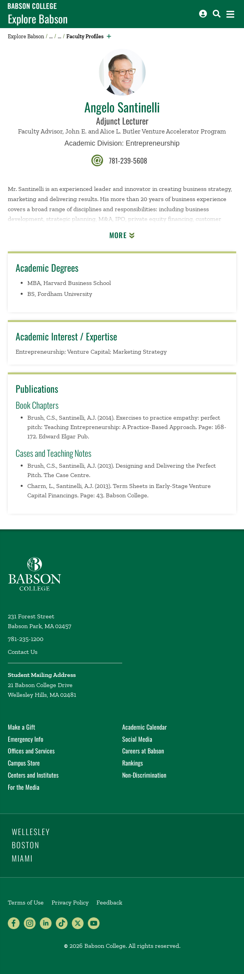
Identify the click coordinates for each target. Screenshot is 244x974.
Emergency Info (25, 739)
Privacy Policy (70, 902)
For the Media (23, 787)
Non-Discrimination (144, 775)
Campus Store (24, 762)
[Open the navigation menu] (230, 14)
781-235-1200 (25, 639)
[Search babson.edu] (217, 14)
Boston (25, 845)
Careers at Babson (143, 750)
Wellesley (31, 831)
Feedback (109, 902)
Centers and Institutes (33, 775)
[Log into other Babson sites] (203, 14)
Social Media (137, 739)
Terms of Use (26, 902)
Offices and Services (31, 750)
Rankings (132, 762)
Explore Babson (38, 18)
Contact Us (22, 651)
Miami (22, 858)
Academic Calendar (144, 727)
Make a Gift (21, 727)
